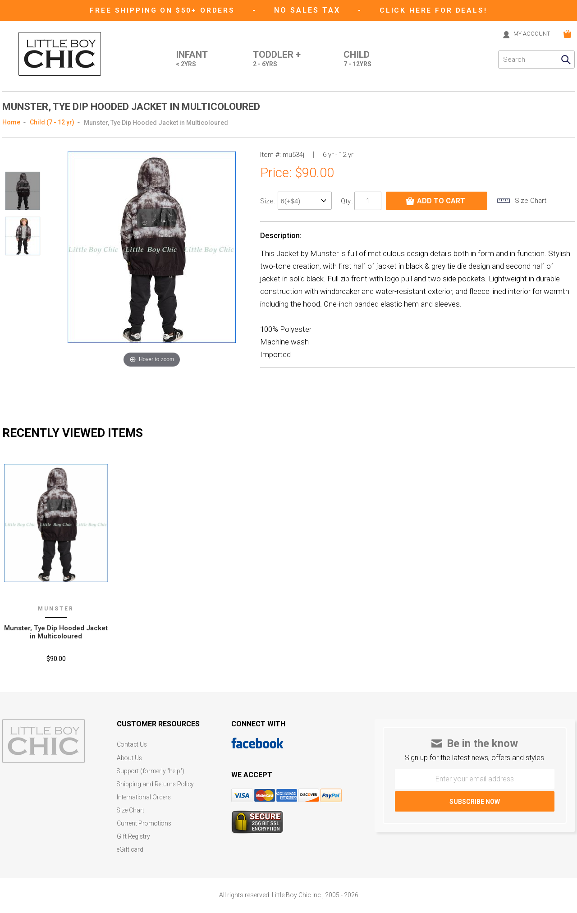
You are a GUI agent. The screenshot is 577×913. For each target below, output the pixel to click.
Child (357, 59)
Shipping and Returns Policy (156, 781)
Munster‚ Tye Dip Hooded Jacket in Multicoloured (56, 631)
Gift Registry (134, 832)
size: (268, 201)
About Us (130, 756)
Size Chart (131, 806)
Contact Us (132, 743)
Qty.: (347, 200)
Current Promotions (145, 819)
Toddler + (274, 59)
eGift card (130, 844)
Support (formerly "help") (152, 768)
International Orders (145, 794)
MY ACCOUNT (529, 33)
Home (11, 122)
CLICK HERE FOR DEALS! (436, 10)
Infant (187, 59)
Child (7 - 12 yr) (52, 122)
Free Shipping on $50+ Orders (163, 10)
